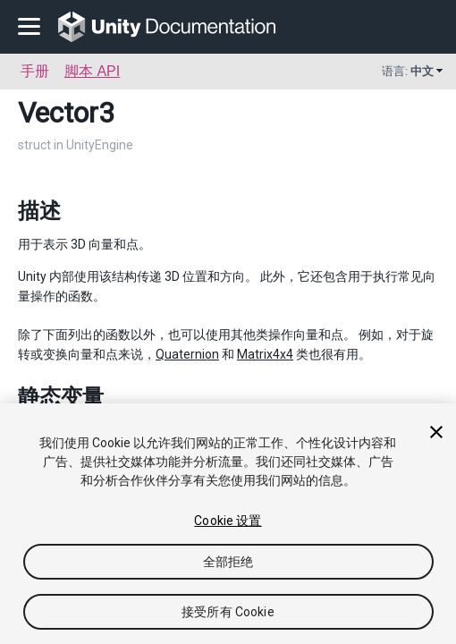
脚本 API (92, 71)
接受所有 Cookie (228, 612)
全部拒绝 (228, 562)
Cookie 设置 (227, 520)
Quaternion (187, 354)
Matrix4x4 (265, 354)
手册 (35, 71)
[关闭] (436, 432)
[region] (228, 523)
